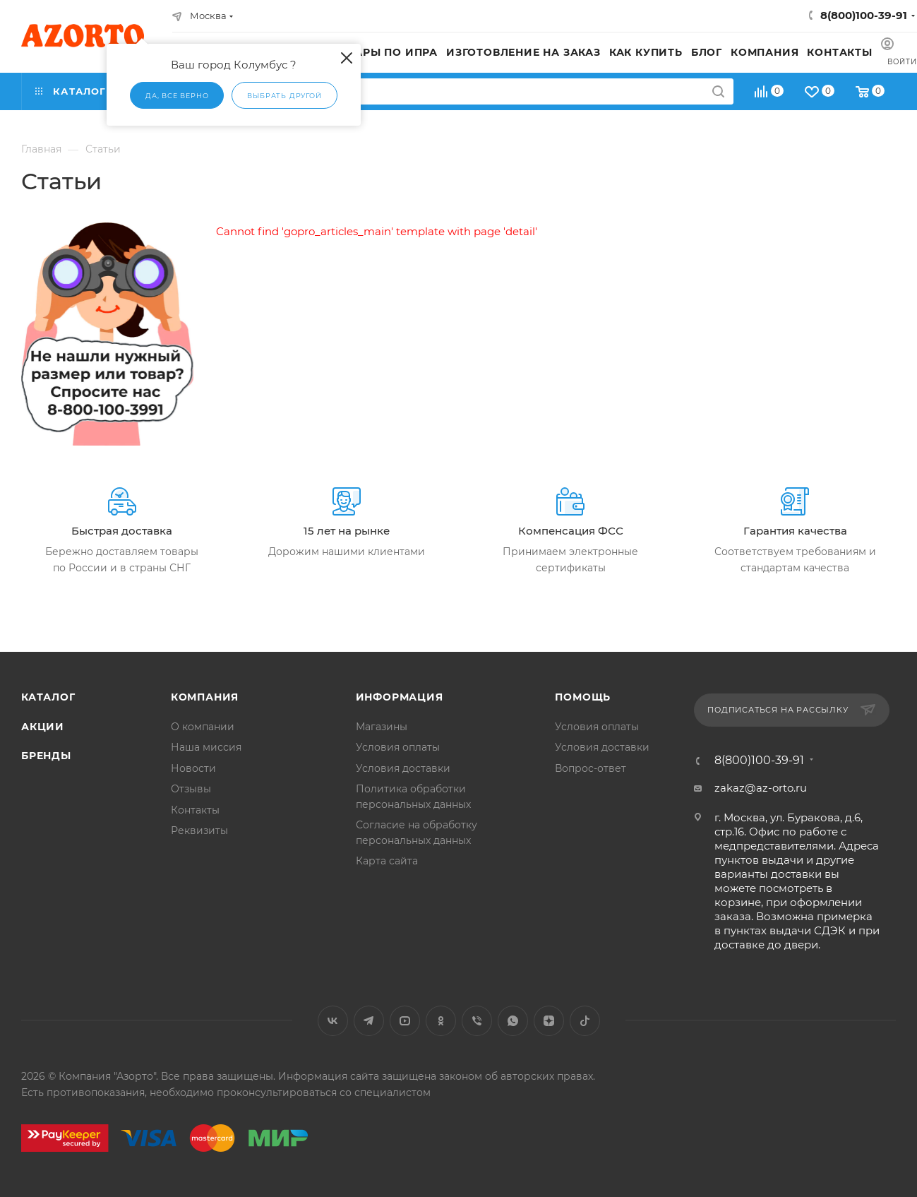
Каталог (48, 697)
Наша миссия (206, 747)
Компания (205, 697)
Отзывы (191, 788)
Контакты (195, 810)
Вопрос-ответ (590, 768)
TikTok (585, 1021)
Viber (477, 1021)
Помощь (583, 697)
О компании (202, 726)
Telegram (369, 1021)
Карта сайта (387, 860)
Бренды (46, 755)
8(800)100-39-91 (863, 15)
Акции (42, 726)
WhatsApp (513, 1021)
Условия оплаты (398, 747)
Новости (193, 768)
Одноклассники (441, 1021)
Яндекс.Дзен (549, 1021)
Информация (399, 697)
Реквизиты (199, 830)
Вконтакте (333, 1021)
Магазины (381, 726)
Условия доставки (403, 768)
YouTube (405, 1021)
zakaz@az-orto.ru (760, 787)
